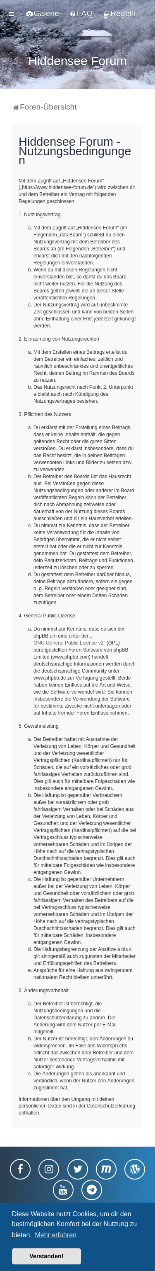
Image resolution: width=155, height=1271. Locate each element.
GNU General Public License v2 (68, 642)
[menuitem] (42, 13)
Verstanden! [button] (46, 1256)
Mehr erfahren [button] (55, 1234)
